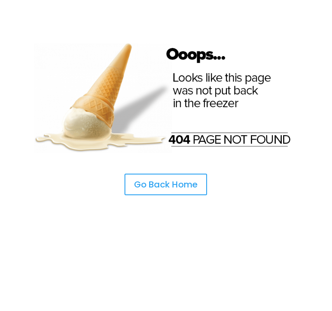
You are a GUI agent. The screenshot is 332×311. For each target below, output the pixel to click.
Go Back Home (166, 184)
